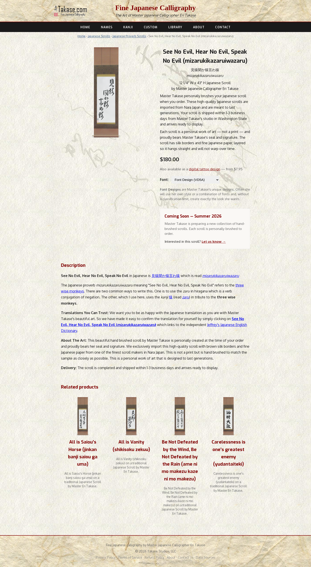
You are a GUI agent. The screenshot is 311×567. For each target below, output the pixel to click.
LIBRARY (175, 27)
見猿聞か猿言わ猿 (166, 275)
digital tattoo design (204, 169)
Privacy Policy (106, 557)
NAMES (106, 27)
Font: (164, 179)
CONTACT (223, 27)
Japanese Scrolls (99, 36)
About (171, 557)
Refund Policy (154, 557)
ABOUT (198, 27)
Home (81, 36)
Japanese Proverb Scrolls (129, 36)
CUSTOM (151, 27)
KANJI (128, 27)
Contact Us (185, 557)
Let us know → (214, 241)
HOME (85, 27)
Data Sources (205, 557)
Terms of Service (130, 557)
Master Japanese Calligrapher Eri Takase (164, 15)
